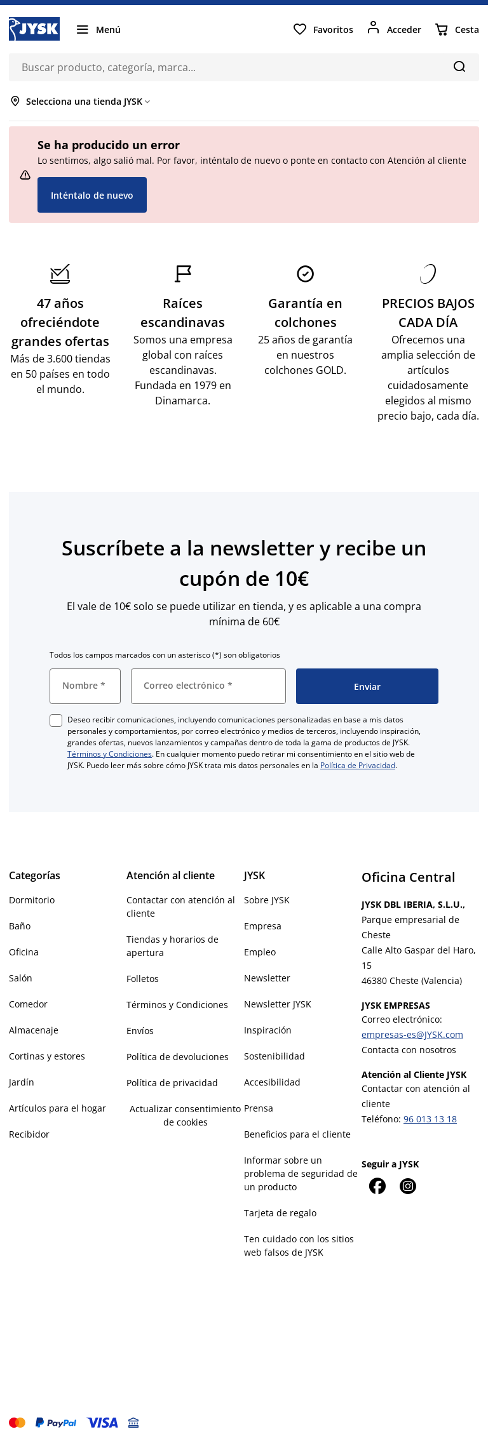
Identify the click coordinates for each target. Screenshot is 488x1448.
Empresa (262, 926)
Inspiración (268, 1030)
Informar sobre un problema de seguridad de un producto (301, 1173)
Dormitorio (32, 900)
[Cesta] (456, 29)
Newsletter (267, 978)
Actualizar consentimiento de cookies (185, 1115)
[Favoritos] (322, 29)
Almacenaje (33, 1030)
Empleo (260, 952)
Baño (19, 926)
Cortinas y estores (47, 1056)
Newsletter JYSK (277, 1004)
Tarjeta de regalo (280, 1213)
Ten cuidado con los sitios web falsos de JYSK (299, 1245)
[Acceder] (393, 29)
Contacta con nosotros (409, 1050)
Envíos (140, 1031)
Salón (20, 978)
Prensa (258, 1108)
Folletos (142, 979)
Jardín (21, 1082)
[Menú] (98, 29)
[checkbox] (56, 720)
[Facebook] (377, 1186)
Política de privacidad (172, 1083)
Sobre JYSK (267, 900)
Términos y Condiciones (109, 753)
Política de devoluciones (177, 1057)
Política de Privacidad (357, 765)
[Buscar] (459, 66)
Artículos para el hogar (57, 1108)
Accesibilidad (272, 1082)
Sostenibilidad (274, 1056)
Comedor (28, 1004)
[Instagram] (407, 1186)
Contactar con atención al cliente (180, 906)
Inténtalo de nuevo (92, 195)
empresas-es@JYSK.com (412, 1034)
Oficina (24, 952)
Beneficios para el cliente (297, 1134)
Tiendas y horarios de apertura (172, 946)
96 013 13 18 (430, 1119)
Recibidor (29, 1134)
